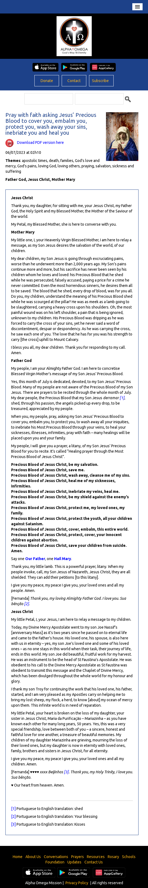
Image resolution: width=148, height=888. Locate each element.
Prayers (77, 857)
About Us (33, 857)
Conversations (56, 857)
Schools (129, 857)
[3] (66, 772)
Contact (74, 81)
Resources (96, 857)
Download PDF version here (40, 142)
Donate (47, 81)
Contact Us (93, 862)
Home (17, 857)
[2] (26, 604)
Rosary (113, 857)
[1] (122, 398)
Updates (74, 862)
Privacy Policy (76, 883)
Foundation (54, 862)
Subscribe (100, 81)
